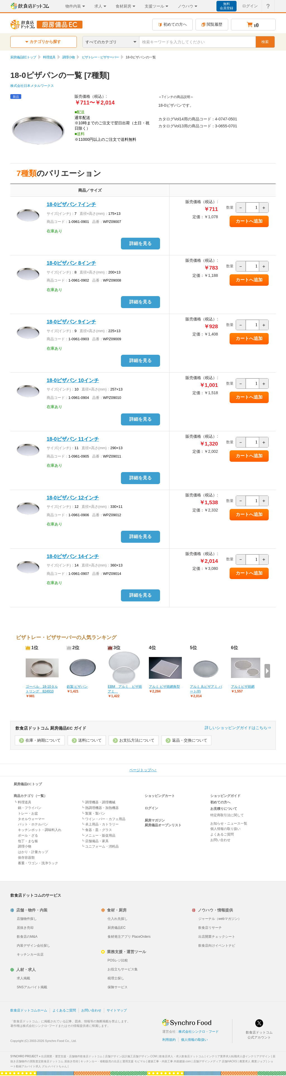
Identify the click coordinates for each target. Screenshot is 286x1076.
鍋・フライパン (29, 808)
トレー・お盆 (28, 813)
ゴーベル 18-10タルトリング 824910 (42, 689)
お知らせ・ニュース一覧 (228, 823)
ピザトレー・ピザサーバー (100, 57)
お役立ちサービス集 (123, 969)
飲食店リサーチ (210, 928)
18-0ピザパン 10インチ (73, 380)
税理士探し (116, 978)
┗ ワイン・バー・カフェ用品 (103, 819)
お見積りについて (223, 809)
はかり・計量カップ (33, 852)
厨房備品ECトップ (23, 57)
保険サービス (118, 987)
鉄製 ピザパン (77, 687)
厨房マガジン (155, 820)
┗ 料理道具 (22, 802)
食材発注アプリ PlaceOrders (129, 937)
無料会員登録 (226, 6)
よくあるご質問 (222, 834)
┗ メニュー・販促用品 (98, 835)
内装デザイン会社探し (33, 946)
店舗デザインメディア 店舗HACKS (215, 1061)
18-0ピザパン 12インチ (73, 498)
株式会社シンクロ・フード (198, 1032)
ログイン (151, 808)
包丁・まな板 (28, 841)
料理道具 (49, 57)
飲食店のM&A (27, 937)
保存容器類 (26, 858)
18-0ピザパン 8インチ (71, 263)
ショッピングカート (160, 796)
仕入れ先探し (118, 919)
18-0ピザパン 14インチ (73, 556)
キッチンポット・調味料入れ (39, 830)
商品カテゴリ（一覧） (30, 796)
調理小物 (68, 57)
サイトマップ (117, 1010)
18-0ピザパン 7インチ (71, 204)
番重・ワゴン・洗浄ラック (38, 863)
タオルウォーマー (31, 819)
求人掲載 (23, 978)
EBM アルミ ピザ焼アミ (125, 689)
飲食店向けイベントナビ (216, 946)
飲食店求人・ (181, 1056)
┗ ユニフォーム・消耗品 (100, 846)
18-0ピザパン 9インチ (71, 322)
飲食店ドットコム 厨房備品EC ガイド (50, 728)
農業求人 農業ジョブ (252, 1061)
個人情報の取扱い (194, 1040)
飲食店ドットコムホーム (28, 1010)
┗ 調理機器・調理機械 (98, 802)
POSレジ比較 (118, 960)
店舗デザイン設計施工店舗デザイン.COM (131, 1056)
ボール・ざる (28, 835)
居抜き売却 (25, 928)
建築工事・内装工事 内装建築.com (169, 1061)
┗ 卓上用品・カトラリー (100, 824)
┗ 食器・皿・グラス (96, 830)
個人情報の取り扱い (225, 829)
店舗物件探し (27, 919)
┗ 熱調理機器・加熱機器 (100, 808)
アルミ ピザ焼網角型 (164, 687)
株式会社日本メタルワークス (32, 86)
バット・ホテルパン (33, 824)
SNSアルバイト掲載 (32, 987)
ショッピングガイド (225, 796)
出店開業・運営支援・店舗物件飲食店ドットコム (72, 1056)
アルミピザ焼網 (242, 687)
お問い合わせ (220, 840)
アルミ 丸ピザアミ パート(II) (206, 689)
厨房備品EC (117, 928)
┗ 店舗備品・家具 (95, 841)
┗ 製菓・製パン (93, 813)
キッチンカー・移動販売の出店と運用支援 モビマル (113, 1061)
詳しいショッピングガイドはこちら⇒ (238, 727)
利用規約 (169, 1040)
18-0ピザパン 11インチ (73, 439)
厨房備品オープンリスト (163, 825)
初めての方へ (172, 24)
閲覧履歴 (211, 24)
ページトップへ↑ (143, 770)
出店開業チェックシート (216, 937)
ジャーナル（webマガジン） (219, 919)
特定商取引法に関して (227, 815)
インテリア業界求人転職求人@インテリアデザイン (238, 1056)
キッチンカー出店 (30, 954)
